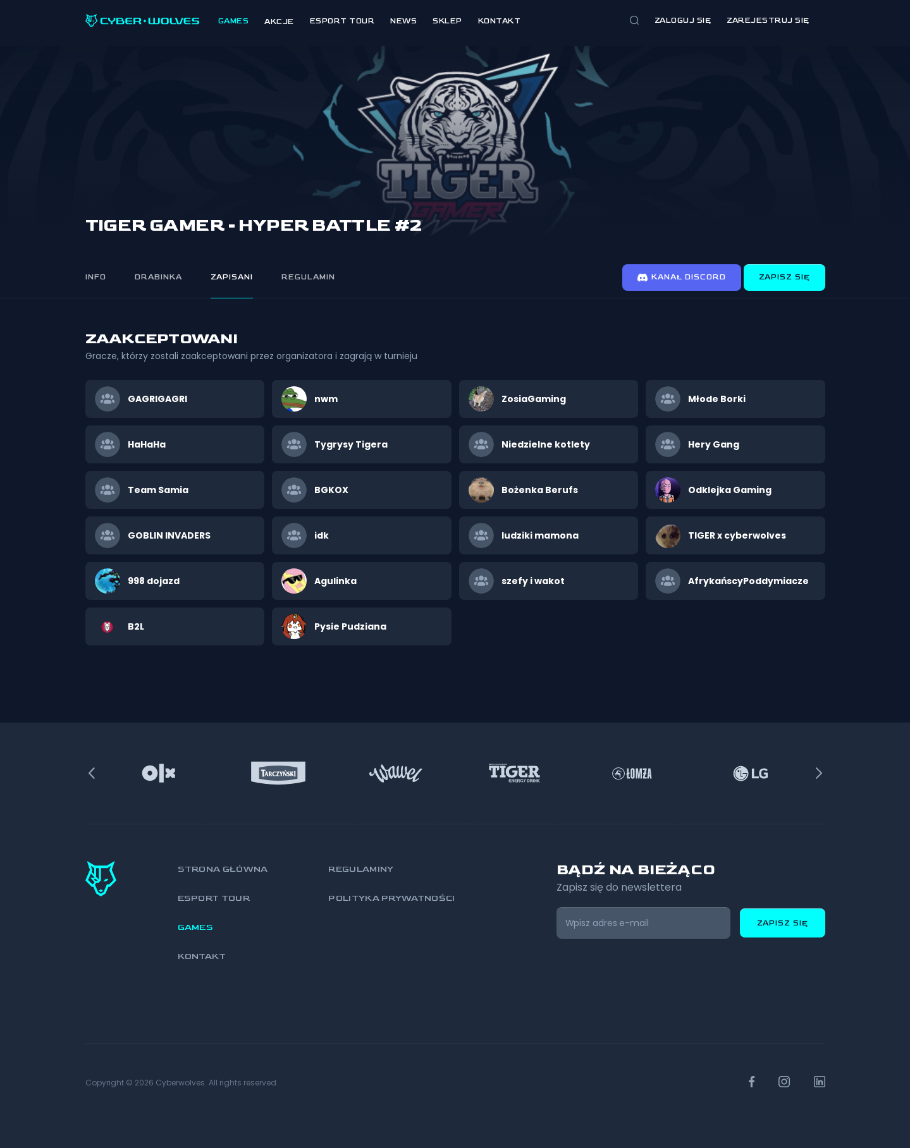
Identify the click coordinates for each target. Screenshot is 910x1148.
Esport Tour (342, 21)
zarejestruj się (768, 20)
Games (233, 21)
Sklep (447, 21)
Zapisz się (784, 277)
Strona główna (223, 869)
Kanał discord (681, 277)
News (403, 21)
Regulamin (308, 277)
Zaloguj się (683, 20)
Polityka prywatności (391, 898)
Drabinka (158, 277)
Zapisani (232, 277)
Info (95, 277)
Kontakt (499, 21)
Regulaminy (360, 869)
